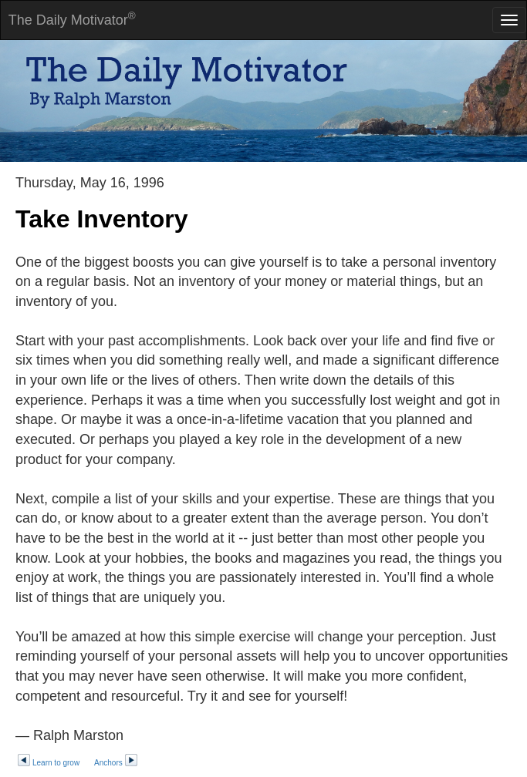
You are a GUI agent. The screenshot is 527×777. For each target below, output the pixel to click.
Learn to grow (48, 762)
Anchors (116, 762)
